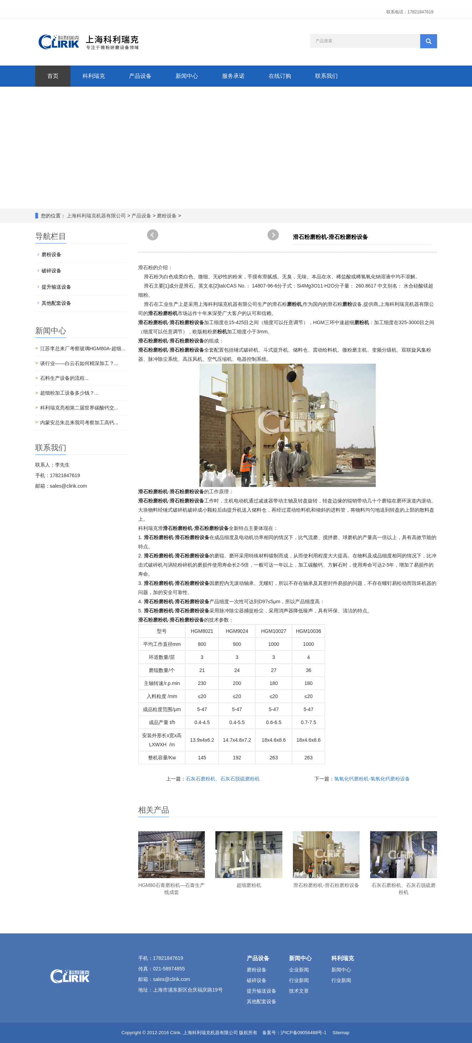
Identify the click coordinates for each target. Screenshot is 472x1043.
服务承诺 (233, 76)
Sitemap (340, 1032)
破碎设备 (51, 270)
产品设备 (140, 76)
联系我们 (326, 76)
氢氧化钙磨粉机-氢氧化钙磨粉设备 (372, 779)
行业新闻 (299, 980)
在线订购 (280, 76)
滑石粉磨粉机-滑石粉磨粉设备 (326, 885)
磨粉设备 (167, 215)
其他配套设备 (56, 303)
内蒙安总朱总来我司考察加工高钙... (79, 422)
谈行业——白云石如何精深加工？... (79, 363)
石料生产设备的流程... (64, 378)
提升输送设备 (56, 287)
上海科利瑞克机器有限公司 (96, 215)
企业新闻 (299, 970)
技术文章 (299, 991)
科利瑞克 (93, 76)
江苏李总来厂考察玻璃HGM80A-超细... (82, 348)
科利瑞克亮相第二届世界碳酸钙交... (79, 408)
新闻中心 (187, 76)
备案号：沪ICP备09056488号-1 (294, 1032)
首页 (53, 76)
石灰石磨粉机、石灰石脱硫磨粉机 (223, 779)
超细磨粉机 (249, 885)
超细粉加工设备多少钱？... (69, 393)
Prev (152, 235)
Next (273, 235)
